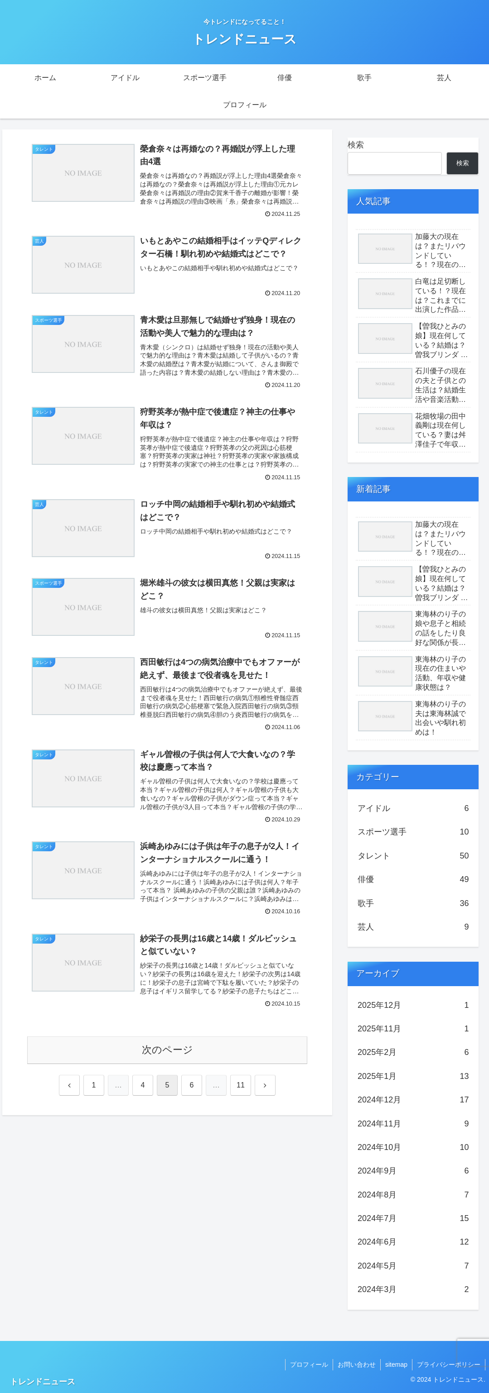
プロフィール (309, 1364)
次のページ (167, 1049)
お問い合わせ (357, 1364)
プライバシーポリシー (448, 1364)
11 (241, 1085)
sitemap (396, 1364)
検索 (356, 144)
